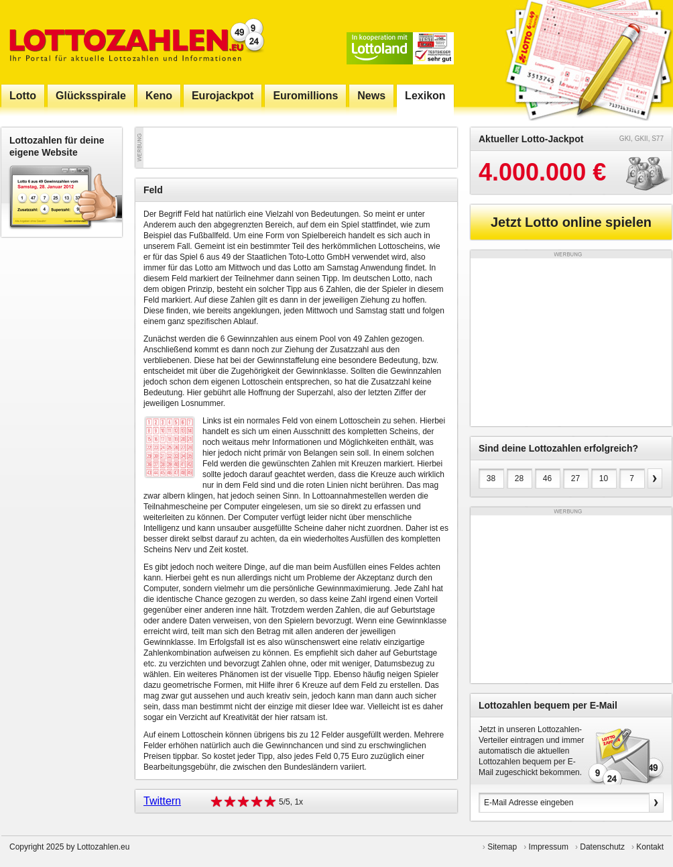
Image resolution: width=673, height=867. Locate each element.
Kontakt (650, 847)
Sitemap (502, 847)
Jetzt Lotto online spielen (571, 222)
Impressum (548, 847)
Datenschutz (602, 847)
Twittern (162, 801)
